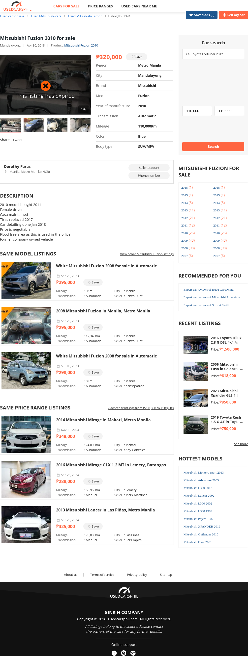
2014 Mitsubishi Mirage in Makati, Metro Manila (103, 420)
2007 (184, 256)
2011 (184, 225)
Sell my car (233, 15)
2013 (184, 210)
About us (70, 574)
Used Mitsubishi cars (46, 16)
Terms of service (102, 574)
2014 (184, 203)
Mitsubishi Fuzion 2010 (81, 45)
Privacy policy (137, 574)
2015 (184, 195)
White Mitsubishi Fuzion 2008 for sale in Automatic (106, 266)
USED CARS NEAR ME (139, 6)
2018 (184, 187)
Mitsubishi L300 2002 (198, 503)
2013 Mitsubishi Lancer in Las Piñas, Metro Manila (105, 510)
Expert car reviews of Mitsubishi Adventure (212, 297)
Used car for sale (12, 16)
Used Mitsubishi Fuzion (85, 16)
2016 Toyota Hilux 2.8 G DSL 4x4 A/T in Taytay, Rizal (226, 342)
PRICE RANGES (100, 6)
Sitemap (166, 574)
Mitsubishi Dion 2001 (198, 542)
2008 (184, 248)
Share (5, 139)
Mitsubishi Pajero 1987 (199, 519)
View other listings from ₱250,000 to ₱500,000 (141, 408)
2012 (184, 218)
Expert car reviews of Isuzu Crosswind (209, 289)
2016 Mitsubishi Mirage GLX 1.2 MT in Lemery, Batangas (111, 465)
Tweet (18, 139)
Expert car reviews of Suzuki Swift (206, 305)
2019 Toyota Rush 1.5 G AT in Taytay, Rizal (226, 422)
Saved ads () (201, 15)
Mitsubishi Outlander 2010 (201, 534)
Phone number (149, 175)
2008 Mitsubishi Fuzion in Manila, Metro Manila (103, 311)
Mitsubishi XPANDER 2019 (202, 526)
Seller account (149, 167)
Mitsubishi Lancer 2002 (199, 495)
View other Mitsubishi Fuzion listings (147, 254)
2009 (184, 240)
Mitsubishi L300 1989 (198, 511)
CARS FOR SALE (66, 6)
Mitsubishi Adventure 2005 (201, 480)
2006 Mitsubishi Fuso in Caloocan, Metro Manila (226, 369)
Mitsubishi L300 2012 (198, 488)
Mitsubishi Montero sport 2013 (204, 472)
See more (241, 444)
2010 (184, 233)
